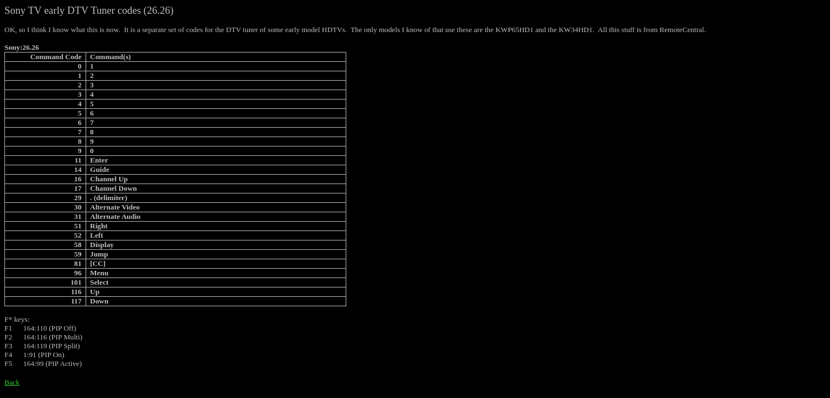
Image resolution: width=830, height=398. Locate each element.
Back (11, 382)
